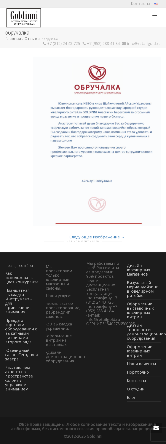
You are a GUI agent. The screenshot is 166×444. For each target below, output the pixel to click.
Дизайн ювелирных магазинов (138, 270)
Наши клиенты (141, 363)
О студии (136, 389)
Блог (131, 397)
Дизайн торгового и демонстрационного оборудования (144, 332)
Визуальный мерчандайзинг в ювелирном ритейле (142, 289)
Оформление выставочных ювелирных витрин (140, 310)
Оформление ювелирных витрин (139, 351)
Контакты (140, 3)
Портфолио (138, 372)
